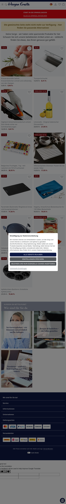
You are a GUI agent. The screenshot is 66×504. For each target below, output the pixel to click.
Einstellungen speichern (33, 259)
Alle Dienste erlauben (33, 254)
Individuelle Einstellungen (18, 268)
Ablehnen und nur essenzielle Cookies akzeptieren (33, 264)
